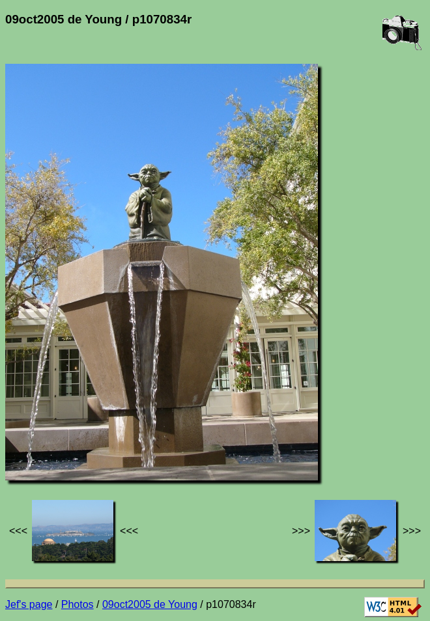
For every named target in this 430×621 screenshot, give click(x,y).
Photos (77, 604)
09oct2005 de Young (149, 604)
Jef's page (28, 604)
